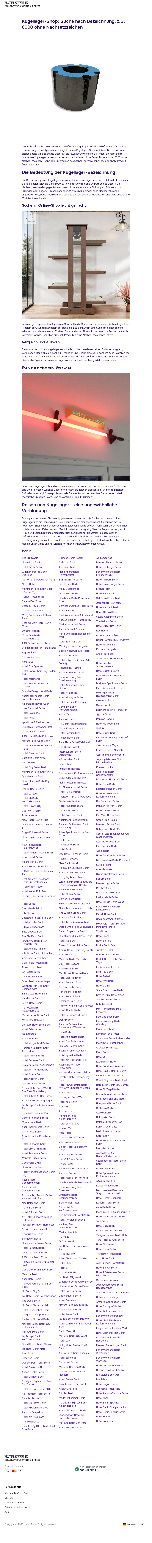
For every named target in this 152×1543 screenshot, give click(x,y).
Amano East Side (31, 601)
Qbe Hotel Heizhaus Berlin (73, 854)
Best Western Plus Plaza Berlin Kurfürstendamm (35, 880)
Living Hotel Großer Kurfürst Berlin (75, 1347)
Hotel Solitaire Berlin (107, 670)
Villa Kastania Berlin (69, 1142)
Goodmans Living (31, 1162)
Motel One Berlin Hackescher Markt (75, 635)
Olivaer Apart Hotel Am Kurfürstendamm (71, 1416)
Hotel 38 (63, 1106)
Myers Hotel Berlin (32, 1122)
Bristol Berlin (66, 840)
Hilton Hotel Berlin (32, 857)
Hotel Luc (64, 1340)
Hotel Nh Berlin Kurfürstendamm (31, 800)
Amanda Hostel (104, 869)
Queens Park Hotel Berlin (36, 1362)
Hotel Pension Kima (69, 733)
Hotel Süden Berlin (69, 894)
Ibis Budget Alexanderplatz (74, 1319)
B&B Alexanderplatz (33, 927)
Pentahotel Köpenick (33, 610)
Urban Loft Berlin (31, 562)
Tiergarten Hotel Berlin (109, 1253)
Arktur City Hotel (68, 1388)
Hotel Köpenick (104, 1421)
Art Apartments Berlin (108, 635)
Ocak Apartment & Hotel (109, 919)
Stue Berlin (28, 1353)
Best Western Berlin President (113, 860)
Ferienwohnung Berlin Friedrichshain (108, 573)
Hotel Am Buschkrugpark (72, 872)
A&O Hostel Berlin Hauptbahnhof (32, 846)
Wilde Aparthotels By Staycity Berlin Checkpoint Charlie (75, 883)
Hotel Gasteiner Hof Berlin (110, 1216)
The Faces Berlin (68, 810)
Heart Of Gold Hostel (107, 612)
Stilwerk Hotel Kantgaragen (37, 1100)
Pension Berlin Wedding (72, 1137)
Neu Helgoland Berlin (33, 1203)
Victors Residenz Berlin (35, 1117)
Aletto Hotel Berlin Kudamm (74, 1353)
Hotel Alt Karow (105, 1244)
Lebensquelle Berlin (70, 1295)
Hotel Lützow (29, 793)
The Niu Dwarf (30, 558)
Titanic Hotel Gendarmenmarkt (31, 1181)
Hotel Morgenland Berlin (35, 1043)
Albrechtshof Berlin (32, 967)
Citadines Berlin (30, 1358)
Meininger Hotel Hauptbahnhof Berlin (107, 694)
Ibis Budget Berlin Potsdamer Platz (38, 1107)
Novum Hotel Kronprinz (109, 1230)
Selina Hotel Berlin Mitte (109, 829)
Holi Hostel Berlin (105, 1117)
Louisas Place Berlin (107, 1185)
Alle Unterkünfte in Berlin (17, 1493)
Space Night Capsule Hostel (74, 650)
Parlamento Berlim (69, 844)
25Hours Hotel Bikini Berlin (36, 1024)
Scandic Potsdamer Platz (36, 1113)
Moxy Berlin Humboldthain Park (36, 617)
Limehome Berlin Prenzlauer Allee (75, 600)
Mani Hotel (65, 1132)
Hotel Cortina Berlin (70, 1291)
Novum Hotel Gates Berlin (36, 1243)
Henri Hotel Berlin (31, 998)
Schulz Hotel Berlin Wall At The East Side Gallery (36, 1090)
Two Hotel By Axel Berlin (110, 1239)
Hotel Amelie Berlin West (110, 902)
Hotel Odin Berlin (105, 1225)
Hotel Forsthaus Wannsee (110, 1066)
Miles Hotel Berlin (105, 1029)
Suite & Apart (103, 864)
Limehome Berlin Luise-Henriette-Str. (35, 942)
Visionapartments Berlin (35, 958)
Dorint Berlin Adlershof (109, 945)
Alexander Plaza (105, 700)
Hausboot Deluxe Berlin (109, 892)
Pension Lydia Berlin (107, 883)
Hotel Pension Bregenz (72, 1219)
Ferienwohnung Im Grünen (73, 1168)
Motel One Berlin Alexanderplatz (31, 637)
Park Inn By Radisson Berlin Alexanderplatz (74, 826)
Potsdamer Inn (30, 815)
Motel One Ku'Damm (33, 731)
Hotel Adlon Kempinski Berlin (74, 922)
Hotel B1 (63, 1267)
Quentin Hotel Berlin (33, 776)
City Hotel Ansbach (69, 1362)
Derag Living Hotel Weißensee (76, 926)
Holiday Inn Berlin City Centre (112, 1084)
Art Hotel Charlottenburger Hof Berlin (37, 1218)
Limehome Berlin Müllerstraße (75, 1182)
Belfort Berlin (103, 878)
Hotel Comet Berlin (69, 1379)
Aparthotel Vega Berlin (108, 841)
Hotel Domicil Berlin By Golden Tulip (39, 672)
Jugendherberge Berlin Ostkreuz (34, 573)
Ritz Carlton (28, 913)
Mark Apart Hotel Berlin (72, 624)
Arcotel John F (67, 1111)
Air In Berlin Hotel (105, 1207)
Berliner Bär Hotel (69, 1202)
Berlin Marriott (67, 1331)
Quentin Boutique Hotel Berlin (75, 936)
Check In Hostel (105, 653)
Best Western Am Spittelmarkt (76, 615)
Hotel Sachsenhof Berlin (35, 1310)
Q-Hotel (100, 728)
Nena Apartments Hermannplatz (69, 573)
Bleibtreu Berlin (104, 971)
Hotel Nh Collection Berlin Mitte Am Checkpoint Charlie (75, 1086)
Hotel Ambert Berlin (107, 579)
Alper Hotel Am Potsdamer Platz (37, 1138)
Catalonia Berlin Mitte (34, 758)
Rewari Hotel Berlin (32, 1234)
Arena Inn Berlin (68, 1272)
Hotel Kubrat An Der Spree (37, 1096)
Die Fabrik (101, 1379)
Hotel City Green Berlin (34, 767)
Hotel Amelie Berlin (32, 1074)
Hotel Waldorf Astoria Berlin (37, 852)
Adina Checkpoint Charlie (73, 1258)
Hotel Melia (65, 1263)
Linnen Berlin (66, 764)
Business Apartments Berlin (111, 683)
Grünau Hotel (66, 1241)
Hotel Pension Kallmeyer (72, 702)
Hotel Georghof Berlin (108, 1306)
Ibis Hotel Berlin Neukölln (110, 750)
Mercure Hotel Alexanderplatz (113, 1212)
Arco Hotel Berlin (105, 1258)
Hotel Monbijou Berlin (71, 697)
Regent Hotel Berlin (70, 1309)
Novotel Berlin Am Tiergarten (38, 1224)
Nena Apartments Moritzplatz (75, 908)
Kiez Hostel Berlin (68, 584)
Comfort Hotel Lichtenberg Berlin (74, 1078)
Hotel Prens (102, 936)
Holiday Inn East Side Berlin (74, 867)
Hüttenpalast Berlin (69, 759)
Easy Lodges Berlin (32, 931)
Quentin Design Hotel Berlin (37, 691)
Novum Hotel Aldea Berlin (36, 740)
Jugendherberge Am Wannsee (76, 1281)
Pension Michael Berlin (108, 824)
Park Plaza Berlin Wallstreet (74, 742)
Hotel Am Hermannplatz (35, 1069)
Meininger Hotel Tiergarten (74, 646)
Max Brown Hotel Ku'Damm (74, 973)
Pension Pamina (105, 719)
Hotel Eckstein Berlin (33, 1212)
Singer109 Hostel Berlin (35, 832)
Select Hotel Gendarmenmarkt (31, 1189)
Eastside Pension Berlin (109, 788)
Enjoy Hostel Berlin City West (75, 903)
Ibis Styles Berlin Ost (107, 1374)
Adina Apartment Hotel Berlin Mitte (75, 834)
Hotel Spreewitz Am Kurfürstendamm (107, 1175)
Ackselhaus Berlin (68, 968)
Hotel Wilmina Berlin (33, 1055)
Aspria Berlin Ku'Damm (71, 629)
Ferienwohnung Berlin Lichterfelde (108, 908)
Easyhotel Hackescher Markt (112, 1328)
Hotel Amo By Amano (34, 948)
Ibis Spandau (29, 1034)
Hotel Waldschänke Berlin (110, 1311)
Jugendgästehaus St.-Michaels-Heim (108, 761)
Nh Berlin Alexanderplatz (35, 1305)
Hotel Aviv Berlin (105, 981)
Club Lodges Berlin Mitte (72, 778)
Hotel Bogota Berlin (107, 1384)
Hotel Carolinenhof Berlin (73, 1015)
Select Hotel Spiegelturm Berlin (73, 1148)
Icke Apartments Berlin (71, 1046)
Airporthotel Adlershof (34, 1229)
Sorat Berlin (102, 1135)
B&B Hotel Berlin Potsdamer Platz (37, 873)
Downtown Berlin (105, 1168)
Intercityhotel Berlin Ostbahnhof (70, 753)
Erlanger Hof (103, 588)
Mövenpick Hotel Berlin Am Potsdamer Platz (111, 925)
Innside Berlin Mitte (69, 768)
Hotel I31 (101, 1057)
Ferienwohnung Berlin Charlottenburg (71, 679)
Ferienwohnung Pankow (109, 1315)
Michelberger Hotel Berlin (36, 1015)
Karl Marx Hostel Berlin (108, 815)
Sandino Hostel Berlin (108, 999)
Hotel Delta (65, 1092)
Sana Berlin (65, 1032)
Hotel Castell (29, 903)
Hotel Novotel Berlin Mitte (36, 866)
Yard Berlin (102, 1221)
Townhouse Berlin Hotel (72, 1384)
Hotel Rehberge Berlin (108, 567)
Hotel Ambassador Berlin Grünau (72, 686)
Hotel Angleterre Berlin (72, 1036)
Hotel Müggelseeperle (71, 805)
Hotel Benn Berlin (106, 784)
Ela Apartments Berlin (108, 967)
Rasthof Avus (103, 888)
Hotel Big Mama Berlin (34, 1403)
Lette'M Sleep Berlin (70, 1159)
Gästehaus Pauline (69, 801)
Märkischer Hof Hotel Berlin (111, 779)
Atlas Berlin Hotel (105, 1181)
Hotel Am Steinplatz (33, 1417)
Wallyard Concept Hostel (35, 1314)
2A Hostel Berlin (31, 972)
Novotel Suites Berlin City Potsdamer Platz (36, 1325)
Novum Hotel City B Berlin (73, 1305)
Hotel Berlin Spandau (107, 1402)
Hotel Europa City (31, 806)
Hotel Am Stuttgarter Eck (73, 1060)
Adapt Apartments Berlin (35, 1127)
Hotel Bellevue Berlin (33, 1060)
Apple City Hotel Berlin (34, 1252)
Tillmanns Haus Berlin (70, 1001)
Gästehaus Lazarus (107, 1280)
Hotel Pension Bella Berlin (110, 855)
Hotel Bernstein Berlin (71, 1427)
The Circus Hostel (69, 747)
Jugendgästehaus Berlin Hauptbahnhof (109, 1286)
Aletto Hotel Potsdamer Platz (38, 579)
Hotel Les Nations (69, 1123)
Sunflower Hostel (31, 1238)
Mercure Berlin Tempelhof (73, 959)
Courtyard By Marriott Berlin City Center (37, 1383)
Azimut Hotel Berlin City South (76, 950)
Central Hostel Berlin (70, 987)
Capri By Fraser (30, 1398)
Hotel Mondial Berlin (33, 922)
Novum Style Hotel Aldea (110, 995)
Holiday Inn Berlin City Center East (38, 1263)
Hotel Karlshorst (31, 678)
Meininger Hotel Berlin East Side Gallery (37, 590)
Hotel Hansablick (105, 593)
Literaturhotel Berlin (33, 1167)
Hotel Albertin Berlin (33, 1078)
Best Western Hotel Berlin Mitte (36, 624)
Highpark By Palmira (70, 667)
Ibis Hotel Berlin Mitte (33, 1348)
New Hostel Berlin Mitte (35, 819)
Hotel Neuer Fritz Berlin (35, 891)
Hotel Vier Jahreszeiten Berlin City (38, 1173)
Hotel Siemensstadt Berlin (110, 1332)
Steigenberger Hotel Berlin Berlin (111, 1162)
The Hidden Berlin (106, 621)
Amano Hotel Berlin (32, 861)
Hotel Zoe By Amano (33, 666)
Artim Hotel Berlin (31, 1131)
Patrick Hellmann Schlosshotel (76, 1005)
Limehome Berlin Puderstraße (113, 1038)
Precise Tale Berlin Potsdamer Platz (39, 897)
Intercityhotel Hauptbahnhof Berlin (112, 739)
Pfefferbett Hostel (32, 886)
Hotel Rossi (28, 717)
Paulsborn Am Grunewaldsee (75, 796)
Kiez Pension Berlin (107, 846)
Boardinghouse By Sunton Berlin (110, 677)
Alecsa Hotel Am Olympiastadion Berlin (108, 1154)
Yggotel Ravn (29, 652)
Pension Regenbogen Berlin (111, 1345)
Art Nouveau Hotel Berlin (73, 787)
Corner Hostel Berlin (70, 899)
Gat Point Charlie (31, 810)
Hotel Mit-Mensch (106, 644)
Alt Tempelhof (104, 558)
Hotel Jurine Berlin (106, 733)
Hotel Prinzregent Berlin (109, 1365)
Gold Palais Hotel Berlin (35, 962)
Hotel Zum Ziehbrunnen (72, 1041)
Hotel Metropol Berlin (108, 723)
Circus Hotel (103, 705)
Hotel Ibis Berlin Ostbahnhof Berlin (111, 1142)
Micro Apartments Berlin (109, 688)
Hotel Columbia (67, 1300)
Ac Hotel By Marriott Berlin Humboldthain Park (37, 1197)
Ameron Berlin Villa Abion (35, 703)
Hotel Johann (66, 610)
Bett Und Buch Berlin (107, 1016)
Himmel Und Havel (69, 655)
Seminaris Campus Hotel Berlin (76, 605)
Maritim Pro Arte (68, 1232)
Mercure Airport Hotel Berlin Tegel (37, 1285)
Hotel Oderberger (32, 1029)
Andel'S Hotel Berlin (33, 1372)
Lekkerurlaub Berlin (107, 897)
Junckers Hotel (104, 950)
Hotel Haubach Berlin (107, 607)
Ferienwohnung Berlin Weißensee (108, 1351)
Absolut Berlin (103, 1112)
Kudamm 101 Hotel (106, 1061)
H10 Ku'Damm (66, 714)
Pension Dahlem (105, 767)
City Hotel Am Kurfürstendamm (68, 1209)
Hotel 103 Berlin (67, 940)
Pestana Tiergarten (107, 649)
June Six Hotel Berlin (33, 708)
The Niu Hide (29, 762)
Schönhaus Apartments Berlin (112, 1292)
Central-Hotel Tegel (107, 745)
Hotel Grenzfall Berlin (34, 1148)
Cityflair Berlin (66, 1393)
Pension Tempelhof (33, 1412)
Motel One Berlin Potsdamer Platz (37, 747)
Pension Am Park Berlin (109, 805)
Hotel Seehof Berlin (70, 996)
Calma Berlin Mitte (32, 908)
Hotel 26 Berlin (30, 1038)
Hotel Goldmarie (31, 713)
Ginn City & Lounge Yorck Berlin (36, 839)
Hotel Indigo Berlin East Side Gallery (74, 662)
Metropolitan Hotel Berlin (36, 1393)
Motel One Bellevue (33, 1020)
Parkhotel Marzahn (32, 976)
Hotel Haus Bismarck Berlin (111, 1070)
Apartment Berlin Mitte (71, 889)
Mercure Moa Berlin (33, 1331)
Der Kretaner (66, 1019)
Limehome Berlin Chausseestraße (68, 1196)
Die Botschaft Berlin (107, 801)
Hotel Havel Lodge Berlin (110, 584)
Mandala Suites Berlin (34, 1158)
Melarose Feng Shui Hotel (110, 1098)
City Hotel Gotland (69, 964)
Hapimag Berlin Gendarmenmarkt (68, 1226)
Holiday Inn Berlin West (72, 1097)
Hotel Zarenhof (67, 1357)
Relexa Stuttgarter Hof (109, 1122)
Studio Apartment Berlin (109, 616)
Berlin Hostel (103, 1416)
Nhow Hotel (28, 584)
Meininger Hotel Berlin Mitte (37, 772)
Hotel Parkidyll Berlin (107, 810)
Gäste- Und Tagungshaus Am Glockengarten (112, 835)
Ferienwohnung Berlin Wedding (108, 1023)
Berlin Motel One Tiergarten (111, 709)
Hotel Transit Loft (32, 1367)
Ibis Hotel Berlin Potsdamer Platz (74, 1248)
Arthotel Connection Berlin (111, 1302)
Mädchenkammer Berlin (72, 1398)
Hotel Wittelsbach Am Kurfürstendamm (108, 795)
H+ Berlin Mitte (67, 1254)
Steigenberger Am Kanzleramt (39, 647)
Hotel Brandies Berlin (33, 753)
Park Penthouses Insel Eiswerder (108, 1010)
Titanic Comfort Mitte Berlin (74, 945)
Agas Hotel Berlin (31, 1279)
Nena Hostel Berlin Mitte (72, 782)
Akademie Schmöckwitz (109, 1075)
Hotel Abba (102, 1398)
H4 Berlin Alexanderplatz (73, 723)
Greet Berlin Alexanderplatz (37, 981)
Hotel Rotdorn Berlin (33, 1248)
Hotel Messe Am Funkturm (73, 1177)
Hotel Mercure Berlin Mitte (37, 1389)
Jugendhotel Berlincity (108, 602)
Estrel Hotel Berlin (32, 1003)
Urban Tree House (106, 819)
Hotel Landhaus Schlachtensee (105, 665)
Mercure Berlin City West (73, 1336)
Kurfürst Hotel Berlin (107, 1202)
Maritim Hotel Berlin (33, 596)
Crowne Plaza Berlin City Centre (35, 685)
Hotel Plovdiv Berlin (70, 1010)
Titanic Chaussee (68, 858)
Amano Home (66, 719)
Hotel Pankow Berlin (70, 792)
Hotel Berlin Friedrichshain (110, 1412)
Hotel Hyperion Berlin (71, 1055)
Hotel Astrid (65, 849)
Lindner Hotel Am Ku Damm (74, 1286)
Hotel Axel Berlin (68, 1102)
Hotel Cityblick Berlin (70, 1154)
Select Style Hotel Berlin (72, 931)
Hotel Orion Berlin (106, 1249)
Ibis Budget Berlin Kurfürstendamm (31, 1338)
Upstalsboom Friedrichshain (111, 1094)
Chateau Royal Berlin (33, 605)
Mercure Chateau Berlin (72, 1367)
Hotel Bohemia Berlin (70, 982)
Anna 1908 (28, 661)
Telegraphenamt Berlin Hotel (112, 1235)
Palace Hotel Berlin (69, 737)
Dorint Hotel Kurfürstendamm (112, 640)
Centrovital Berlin (31, 657)
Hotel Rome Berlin (69, 1314)
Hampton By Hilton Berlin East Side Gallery (38, 1428)
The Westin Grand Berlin (72, 912)
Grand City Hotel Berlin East (111, 1080)
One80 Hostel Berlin (33, 789)
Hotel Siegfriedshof (70, 977)
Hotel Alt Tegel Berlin (108, 1089)
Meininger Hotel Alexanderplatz (68, 1117)
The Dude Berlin (31, 1300)
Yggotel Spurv (104, 714)
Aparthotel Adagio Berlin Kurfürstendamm (35, 697)
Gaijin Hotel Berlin (68, 593)
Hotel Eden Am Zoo (70, 641)
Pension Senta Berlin (107, 954)
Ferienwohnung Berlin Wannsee (108, 1359)
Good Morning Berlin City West (36, 783)
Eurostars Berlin (31, 630)
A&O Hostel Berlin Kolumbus (37, 736)
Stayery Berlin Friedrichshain (38, 1065)
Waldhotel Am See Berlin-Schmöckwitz (36, 987)
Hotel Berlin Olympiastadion (111, 1407)
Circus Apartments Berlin (110, 874)
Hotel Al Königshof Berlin (72, 1410)
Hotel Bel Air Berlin (106, 1267)
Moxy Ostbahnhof (69, 588)
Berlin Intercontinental (108, 1131)
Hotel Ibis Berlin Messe (71, 917)
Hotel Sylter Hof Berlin (108, 626)
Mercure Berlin (30, 1274)
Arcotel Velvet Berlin (33, 1083)
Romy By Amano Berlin (71, 877)
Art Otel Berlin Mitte (107, 1047)
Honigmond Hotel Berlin (109, 1103)
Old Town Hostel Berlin (108, 598)
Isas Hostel (102, 630)
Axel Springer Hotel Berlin (110, 1263)
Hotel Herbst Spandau (108, 1198)
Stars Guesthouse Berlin (110, 990)
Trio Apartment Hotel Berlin (74, 1215)
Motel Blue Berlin (31, 1207)
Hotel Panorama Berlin (34, 1153)
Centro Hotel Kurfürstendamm (76, 773)
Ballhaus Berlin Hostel (71, 558)
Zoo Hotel (101, 931)
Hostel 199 (65, 1128)
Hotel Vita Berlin (68, 692)
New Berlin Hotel (68, 863)
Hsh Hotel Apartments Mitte (74, 1072)
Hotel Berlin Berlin (32, 567)
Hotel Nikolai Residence (35, 1407)
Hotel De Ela (103, 985)
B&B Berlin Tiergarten (71, 579)
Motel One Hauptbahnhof (110, 1043)
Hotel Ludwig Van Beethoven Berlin (75, 1325)
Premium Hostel (30, 1421)
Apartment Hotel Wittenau (73, 819)
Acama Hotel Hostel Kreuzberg (70, 1066)
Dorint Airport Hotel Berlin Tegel (110, 961)
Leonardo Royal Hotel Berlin (37, 917)
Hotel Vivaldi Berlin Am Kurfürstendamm (108, 1322)
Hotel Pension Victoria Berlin (112, 1393)
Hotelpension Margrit (108, 1297)
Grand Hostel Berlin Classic (37, 1344)
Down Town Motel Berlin (110, 1370)
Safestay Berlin (67, 562)
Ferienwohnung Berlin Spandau (71, 1189)
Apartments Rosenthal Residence (108, 1339)
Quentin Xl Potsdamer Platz (37, 727)
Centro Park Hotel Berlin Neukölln (72, 1373)
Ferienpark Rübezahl (70, 991)
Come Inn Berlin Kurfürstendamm (68, 708)
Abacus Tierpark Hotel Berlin (75, 620)
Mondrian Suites (105, 1148)
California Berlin (105, 1108)
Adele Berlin (103, 850)
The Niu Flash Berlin (33, 936)
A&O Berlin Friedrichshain (36, 643)
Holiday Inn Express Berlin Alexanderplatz (73, 1404)
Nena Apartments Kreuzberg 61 (38, 826)
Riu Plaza (64, 1236)
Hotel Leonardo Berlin (34, 1144)
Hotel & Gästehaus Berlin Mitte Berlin (110, 1274)
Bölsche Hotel (104, 1004)
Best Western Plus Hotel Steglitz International (110, 1192)
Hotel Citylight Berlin (33, 1376)
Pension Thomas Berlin (109, 562)
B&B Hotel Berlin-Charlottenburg (106, 773)
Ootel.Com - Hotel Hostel (110, 658)
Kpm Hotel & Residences (35, 722)
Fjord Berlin (102, 1052)
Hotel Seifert (103, 940)
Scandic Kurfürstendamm (73, 1050)
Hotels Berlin (16, 3)
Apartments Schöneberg (110, 754)
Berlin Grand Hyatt (106, 1126)
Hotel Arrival (103, 976)
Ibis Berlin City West (70, 1277)
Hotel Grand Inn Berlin (71, 815)
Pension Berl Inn (68, 1173)
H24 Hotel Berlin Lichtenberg (38, 953)
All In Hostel (65, 954)
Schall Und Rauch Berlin (72, 672)
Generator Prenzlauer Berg (37, 1269)
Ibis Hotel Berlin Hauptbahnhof (39, 1296)
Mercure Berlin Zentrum (72, 1422)
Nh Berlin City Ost (32, 1291)
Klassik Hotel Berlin (106, 914)
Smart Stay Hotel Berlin (35, 993)
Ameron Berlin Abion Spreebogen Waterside (72, 1026)
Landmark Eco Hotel (107, 1033)
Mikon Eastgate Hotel (71, 728)
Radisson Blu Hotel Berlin (36, 1319)
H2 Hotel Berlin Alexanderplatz (30, 1009)
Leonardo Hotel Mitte (108, 1388)
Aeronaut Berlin (67, 567)
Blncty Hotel (66, 1164)
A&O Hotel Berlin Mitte (34, 1257)
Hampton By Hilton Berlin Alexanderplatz (35, 1049)
